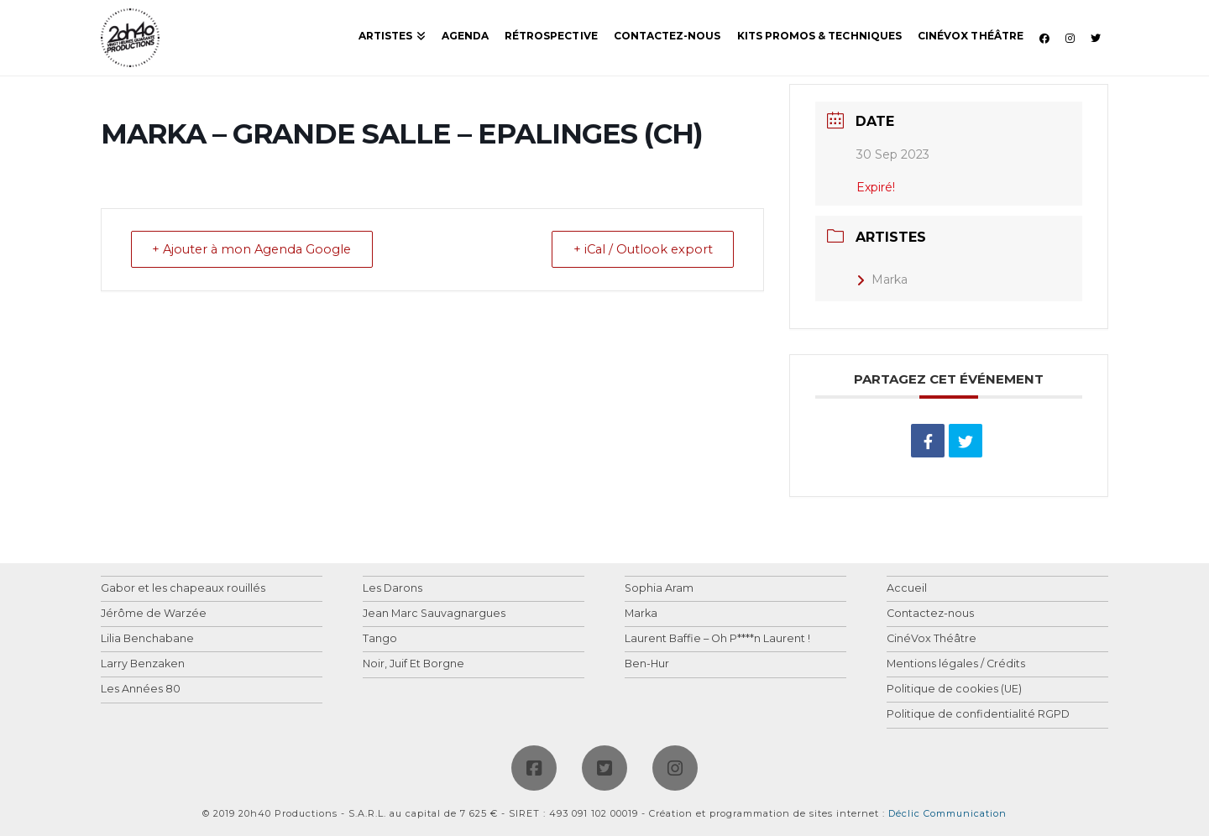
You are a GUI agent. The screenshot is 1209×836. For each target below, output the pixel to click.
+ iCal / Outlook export (638, 250)
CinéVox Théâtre (931, 639)
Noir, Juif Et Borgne (413, 664)
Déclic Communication (947, 813)
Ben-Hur (647, 664)
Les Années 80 (141, 689)
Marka (882, 279)
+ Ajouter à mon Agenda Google (258, 250)
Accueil (907, 588)
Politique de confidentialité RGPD (978, 714)
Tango (380, 639)
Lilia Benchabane (147, 639)
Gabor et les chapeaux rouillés (183, 588)
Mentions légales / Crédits (956, 664)
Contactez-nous (930, 614)
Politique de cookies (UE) (954, 689)
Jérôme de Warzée (154, 614)
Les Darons (392, 588)
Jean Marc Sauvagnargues (434, 614)
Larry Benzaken (143, 664)
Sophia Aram (659, 588)
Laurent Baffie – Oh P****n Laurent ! (717, 639)
